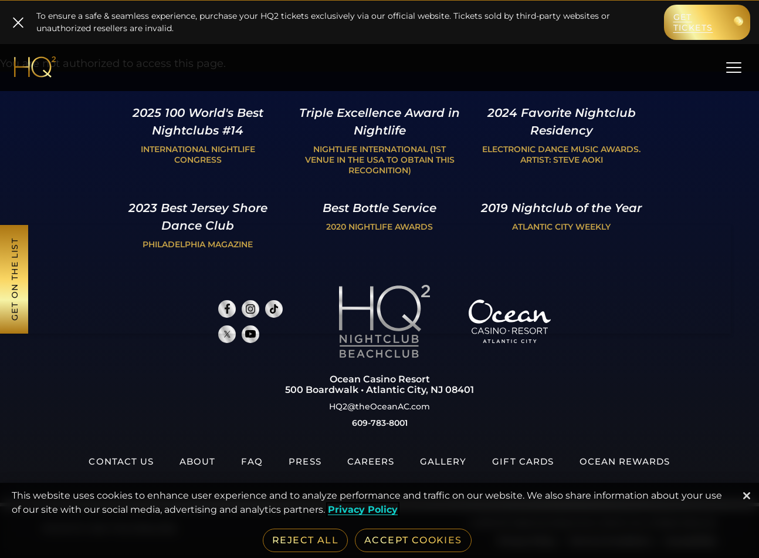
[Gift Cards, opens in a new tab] (523, 461)
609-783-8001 (380, 423)
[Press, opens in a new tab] (305, 461)
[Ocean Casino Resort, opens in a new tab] (510, 339)
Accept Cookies (413, 540)
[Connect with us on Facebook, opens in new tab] (227, 309)
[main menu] (733, 70)
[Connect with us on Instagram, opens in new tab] (250, 309)
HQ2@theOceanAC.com (379, 406)
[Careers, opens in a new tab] (370, 461)
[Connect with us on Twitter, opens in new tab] (227, 334)
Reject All (305, 540)
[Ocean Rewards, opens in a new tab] (625, 461)
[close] (18, 22)
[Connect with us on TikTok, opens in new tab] (274, 309)
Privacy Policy (363, 509)
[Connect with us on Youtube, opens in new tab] (250, 334)
